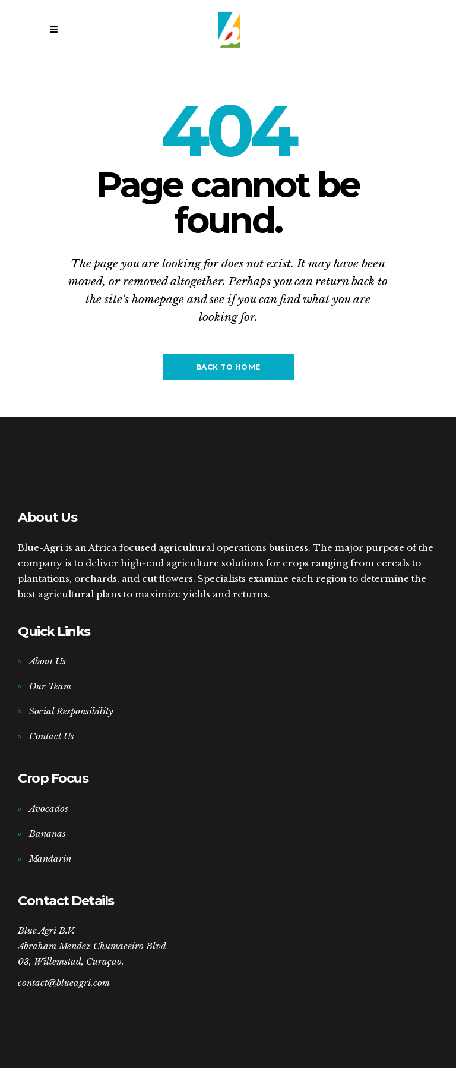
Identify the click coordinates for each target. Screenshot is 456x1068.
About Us (47, 661)
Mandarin (50, 858)
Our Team (50, 686)
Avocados (48, 808)
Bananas (47, 833)
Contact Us (51, 736)
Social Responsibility (71, 711)
